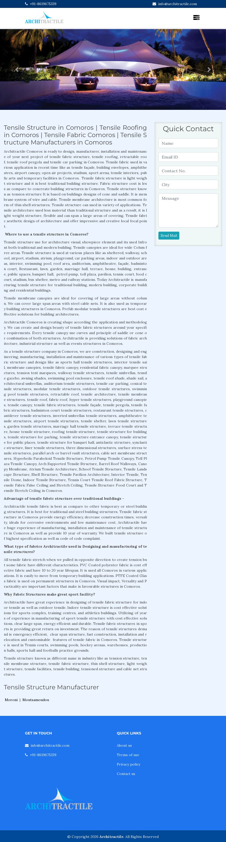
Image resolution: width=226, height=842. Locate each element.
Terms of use (128, 755)
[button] (17, 69)
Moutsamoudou (35, 700)
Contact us (126, 773)
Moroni (11, 700)
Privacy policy (128, 764)
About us (124, 745)
